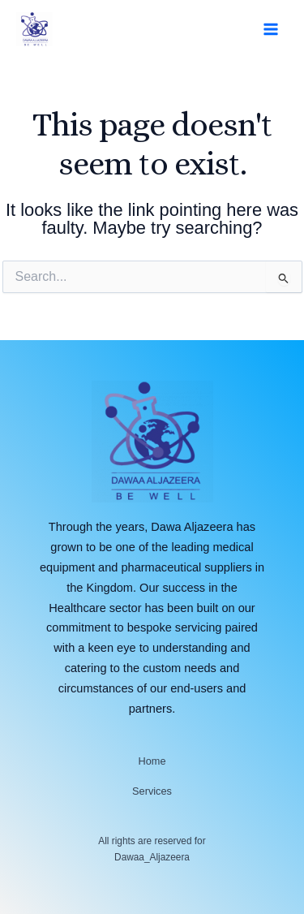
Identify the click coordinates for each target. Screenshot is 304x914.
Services (152, 791)
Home (151, 761)
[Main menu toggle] (271, 29)
